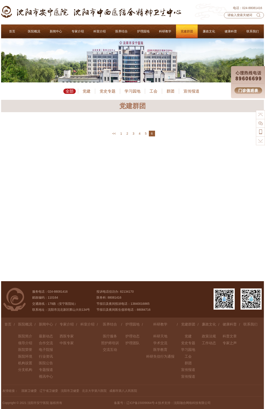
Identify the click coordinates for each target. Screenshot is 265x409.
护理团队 (132, 343)
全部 (70, 91)
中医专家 (67, 343)
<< (114, 133)
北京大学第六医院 (94, 390)
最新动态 (46, 336)
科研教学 (160, 324)
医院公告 (46, 363)
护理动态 (132, 336)
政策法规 (209, 336)
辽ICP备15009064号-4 (141, 403)
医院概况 (25, 324)
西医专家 (67, 336)
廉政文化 (209, 324)
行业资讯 (46, 356)
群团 (170, 91)
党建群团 (188, 324)
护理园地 (132, 324)
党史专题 (107, 91)
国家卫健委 (29, 390)
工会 (153, 91)
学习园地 (132, 91)
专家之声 (230, 343)
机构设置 (25, 363)
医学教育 (160, 349)
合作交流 (46, 343)
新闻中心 (46, 324)
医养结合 (110, 324)
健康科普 (230, 324)
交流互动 (110, 349)
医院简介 (25, 336)
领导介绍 (25, 343)
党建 (87, 91)
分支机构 (25, 370)
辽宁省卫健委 (49, 390)
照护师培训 (110, 343)
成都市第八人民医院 (123, 390)
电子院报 (46, 349)
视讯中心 (46, 376)
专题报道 (46, 370)
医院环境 (25, 356)
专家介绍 (67, 324)
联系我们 (250, 324)
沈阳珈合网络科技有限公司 (192, 403)
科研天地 (160, 336)
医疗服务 (110, 336)
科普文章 (230, 336)
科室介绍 (87, 324)
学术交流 (160, 343)
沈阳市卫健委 (70, 390)
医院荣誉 (25, 349)
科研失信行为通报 (160, 356)
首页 (7, 324)
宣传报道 (191, 91)
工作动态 (209, 343)
